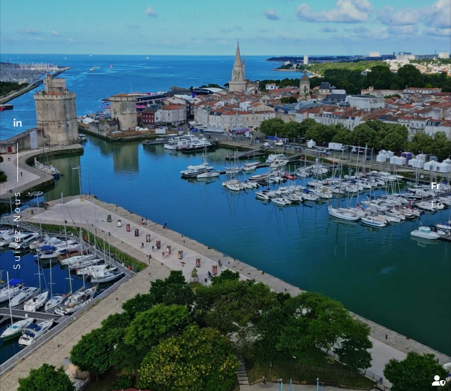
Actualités (408, 362)
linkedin (17, 122)
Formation (246, 362)
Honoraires (327, 362)
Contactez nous (226, 24)
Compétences (160, 362)
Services (391, 23)
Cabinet (32, 362)
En (437, 204)
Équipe (88, 362)
